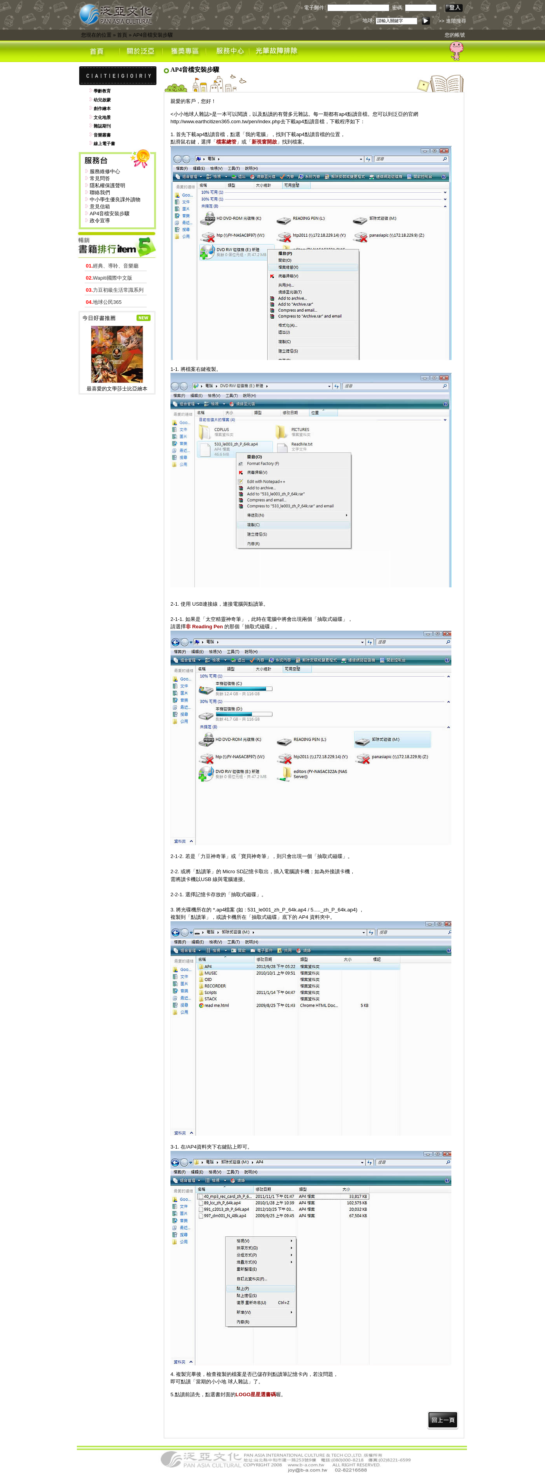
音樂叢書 (102, 135)
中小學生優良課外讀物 (115, 199)
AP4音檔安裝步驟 (153, 35)
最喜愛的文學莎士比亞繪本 (117, 389)
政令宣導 (100, 220)
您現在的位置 (96, 35)
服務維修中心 (105, 171)
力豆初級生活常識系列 (115, 290)
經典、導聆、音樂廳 (112, 266)
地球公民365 (104, 302)
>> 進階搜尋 (452, 21)
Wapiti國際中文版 (109, 278)
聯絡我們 (100, 192)
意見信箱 (100, 206)
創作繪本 (102, 108)
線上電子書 (104, 143)
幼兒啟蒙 (102, 100)
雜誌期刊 (102, 126)
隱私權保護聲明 (107, 185)
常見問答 (100, 178)
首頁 (122, 35)
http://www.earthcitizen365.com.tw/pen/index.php (225, 121)
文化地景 (102, 117)
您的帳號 (455, 35)
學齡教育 (102, 91)
